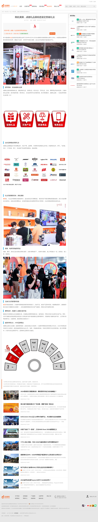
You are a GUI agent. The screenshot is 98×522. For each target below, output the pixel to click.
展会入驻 (56, 6)
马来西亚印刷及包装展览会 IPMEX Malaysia (84, 77)
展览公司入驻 (93, 496)
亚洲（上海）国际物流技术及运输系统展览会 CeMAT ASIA (86, 20)
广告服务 (33, 496)
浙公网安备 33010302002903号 (36, 503)
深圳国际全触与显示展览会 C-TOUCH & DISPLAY (85, 48)
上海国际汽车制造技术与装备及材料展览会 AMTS (86, 55)
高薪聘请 (33, 498)
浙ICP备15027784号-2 (23, 503)
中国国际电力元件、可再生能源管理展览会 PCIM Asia (86, 41)
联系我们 (17, 498)
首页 (21, 6)
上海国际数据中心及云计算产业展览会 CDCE (86, 27)
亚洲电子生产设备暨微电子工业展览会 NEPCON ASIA (86, 63)
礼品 (10, 11)
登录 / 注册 (92, 1)
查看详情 (52, 33)
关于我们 (17, 496)
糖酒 (4, 199)
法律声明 (41, 496)
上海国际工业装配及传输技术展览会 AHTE (86, 70)
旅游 (4, 304)
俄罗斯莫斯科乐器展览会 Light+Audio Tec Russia (86, 84)
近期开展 (26, 6)
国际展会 (34, 6)
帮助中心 (25, 498)
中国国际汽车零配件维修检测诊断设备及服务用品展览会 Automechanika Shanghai (86, 34)
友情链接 (25, 496)
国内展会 (41, 6)
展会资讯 (49, 6)
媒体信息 (41, 498)
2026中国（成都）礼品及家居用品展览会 (15, 30)
